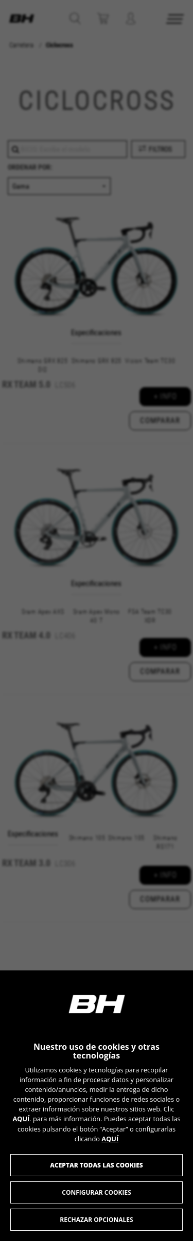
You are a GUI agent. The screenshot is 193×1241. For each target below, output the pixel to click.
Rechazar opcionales (96, 1219)
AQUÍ (20, 1118)
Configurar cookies (96, 1192)
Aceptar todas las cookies (96, 1165)
